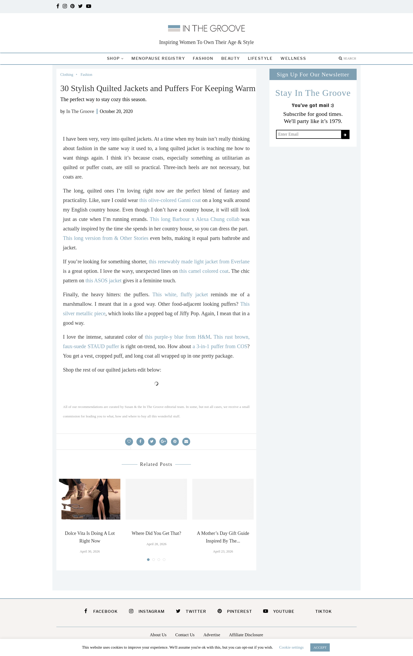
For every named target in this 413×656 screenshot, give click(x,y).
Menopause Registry (158, 58)
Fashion (203, 58)
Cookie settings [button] (291, 647)
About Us (158, 635)
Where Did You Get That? (156, 533)
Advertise (211, 635)
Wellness (293, 58)
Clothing (66, 75)
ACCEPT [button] (320, 647)
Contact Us (185, 635)
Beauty (230, 58)
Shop (113, 58)
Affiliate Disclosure (246, 635)
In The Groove (80, 111)
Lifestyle (260, 58)
